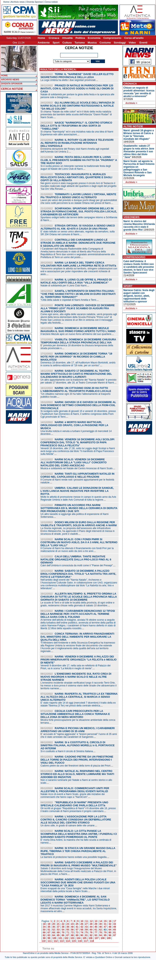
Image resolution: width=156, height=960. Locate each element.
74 (81, 932)
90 (81, 935)
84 (53, 935)
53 (58, 929)
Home (6, 2)
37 (58, 926)
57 (77, 929)
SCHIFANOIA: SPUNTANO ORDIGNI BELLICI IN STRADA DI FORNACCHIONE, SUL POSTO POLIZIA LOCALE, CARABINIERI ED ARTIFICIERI (79, 211)
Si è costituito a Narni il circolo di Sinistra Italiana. (67, 751)
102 (66, 938)
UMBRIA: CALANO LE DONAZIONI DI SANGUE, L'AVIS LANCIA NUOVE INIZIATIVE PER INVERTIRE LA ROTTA (77, 490)
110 (44, 941)
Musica (92, 42)
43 (86, 926)
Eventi (143, 42)
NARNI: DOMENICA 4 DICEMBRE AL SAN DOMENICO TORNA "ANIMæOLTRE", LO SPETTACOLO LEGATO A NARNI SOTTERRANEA (75, 899)
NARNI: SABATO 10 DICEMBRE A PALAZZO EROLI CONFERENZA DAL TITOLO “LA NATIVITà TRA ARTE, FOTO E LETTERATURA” (78, 573)
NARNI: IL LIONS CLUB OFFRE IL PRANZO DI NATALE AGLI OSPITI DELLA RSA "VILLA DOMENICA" (76, 281)
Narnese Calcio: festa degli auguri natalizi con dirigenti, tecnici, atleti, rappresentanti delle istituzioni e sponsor (138, 296)
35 (49, 926)
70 (63, 932)
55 (67, 929)
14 (100, 921)
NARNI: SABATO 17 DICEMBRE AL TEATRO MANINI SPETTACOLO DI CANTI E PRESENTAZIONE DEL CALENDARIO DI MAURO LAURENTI (76, 373)
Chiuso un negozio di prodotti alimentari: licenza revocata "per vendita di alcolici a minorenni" (138, 92)
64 (110, 929)
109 (109, 938)
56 (72, 929)
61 (95, 929)
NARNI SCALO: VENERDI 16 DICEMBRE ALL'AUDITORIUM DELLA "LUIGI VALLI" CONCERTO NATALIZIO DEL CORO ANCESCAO (74, 462)
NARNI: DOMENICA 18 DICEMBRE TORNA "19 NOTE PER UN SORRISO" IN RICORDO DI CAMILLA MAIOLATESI (76, 356)
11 (86, 921)
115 (74, 941)
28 (91, 924)
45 (95, 926)
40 (72, 926)
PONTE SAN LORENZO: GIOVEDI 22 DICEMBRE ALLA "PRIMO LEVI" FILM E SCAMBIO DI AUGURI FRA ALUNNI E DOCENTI (78, 308)
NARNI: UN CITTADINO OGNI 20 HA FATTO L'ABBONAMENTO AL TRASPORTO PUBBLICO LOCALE (76, 389)
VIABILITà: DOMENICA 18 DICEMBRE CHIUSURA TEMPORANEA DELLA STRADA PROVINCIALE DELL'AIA (78, 341)
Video (132, 42)
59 (86, 929)
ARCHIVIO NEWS (10, 79)
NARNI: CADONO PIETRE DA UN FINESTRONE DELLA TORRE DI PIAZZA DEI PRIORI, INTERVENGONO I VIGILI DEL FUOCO (77, 759)
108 (102, 938)
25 (77, 924)
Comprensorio (112, 37)
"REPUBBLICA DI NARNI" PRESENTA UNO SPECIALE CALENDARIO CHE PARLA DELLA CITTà (74, 804)
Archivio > (131, 103)
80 (110, 932)
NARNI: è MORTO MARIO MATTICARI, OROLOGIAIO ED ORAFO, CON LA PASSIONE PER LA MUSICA (74, 425)
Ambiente (44, 42)
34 (44, 926)
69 (58, 932)
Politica (80, 37)
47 (105, 926)
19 (49, 924)
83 (49, 935)
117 (86, 941)
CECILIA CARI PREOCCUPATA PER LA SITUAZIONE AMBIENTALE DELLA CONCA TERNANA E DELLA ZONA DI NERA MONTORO (75, 714)
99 (49, 938)
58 (81, 929)
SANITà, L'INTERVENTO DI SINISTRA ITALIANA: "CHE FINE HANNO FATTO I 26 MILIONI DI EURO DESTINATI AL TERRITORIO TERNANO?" (78, 293)
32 (110, 924)
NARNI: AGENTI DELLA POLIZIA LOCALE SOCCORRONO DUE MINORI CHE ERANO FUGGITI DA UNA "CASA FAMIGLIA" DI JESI (78, 882)
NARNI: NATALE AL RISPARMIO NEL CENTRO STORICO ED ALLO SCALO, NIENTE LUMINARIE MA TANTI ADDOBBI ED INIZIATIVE (77, 774)
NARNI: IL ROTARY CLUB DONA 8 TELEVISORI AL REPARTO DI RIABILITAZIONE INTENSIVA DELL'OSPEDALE (77, 142)
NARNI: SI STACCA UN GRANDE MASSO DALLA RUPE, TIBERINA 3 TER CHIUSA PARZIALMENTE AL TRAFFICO (78, 851)
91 (86, 935)
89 (77, 935)
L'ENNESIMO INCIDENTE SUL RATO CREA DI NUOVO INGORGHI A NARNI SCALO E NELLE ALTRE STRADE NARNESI (76, 676)
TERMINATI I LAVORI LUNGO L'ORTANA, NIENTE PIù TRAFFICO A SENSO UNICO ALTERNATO (78, 196)
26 (81, 924)
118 (92, 941)
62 (100, 929)
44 (91, 926)
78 (100, 932)
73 (77, 932)
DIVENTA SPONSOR (11, 83)
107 (97, 938)
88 (72, 935)
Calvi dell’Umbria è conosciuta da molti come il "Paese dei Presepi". (77, 565)
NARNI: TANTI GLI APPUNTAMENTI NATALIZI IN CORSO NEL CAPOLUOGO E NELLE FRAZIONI (77, 475)
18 (44, 924)
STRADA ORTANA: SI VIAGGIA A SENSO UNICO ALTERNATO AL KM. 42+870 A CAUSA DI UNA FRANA (78, 227)
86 (63, 935)
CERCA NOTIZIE (12, 88)
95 (105, 935)
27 (86, 924)
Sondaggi (120, 42)
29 (95, 924)
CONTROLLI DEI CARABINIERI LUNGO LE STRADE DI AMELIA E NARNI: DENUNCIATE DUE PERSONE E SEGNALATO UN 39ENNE (78, 242)
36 (53, 926)
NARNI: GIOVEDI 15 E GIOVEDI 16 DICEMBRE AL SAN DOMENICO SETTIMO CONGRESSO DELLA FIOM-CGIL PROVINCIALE (78, 405)
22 (63, 924)
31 (105, 924)
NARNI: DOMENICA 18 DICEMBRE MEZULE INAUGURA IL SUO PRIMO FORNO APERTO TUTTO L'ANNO (78, 330)
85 (58, 935)
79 (105, 932)
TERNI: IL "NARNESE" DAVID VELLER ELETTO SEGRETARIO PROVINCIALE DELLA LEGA (77, 76)
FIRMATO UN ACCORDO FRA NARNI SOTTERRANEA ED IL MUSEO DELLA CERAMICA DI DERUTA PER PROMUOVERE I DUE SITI (79, 508)
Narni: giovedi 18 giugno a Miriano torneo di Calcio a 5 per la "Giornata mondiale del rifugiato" (138, 134)
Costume (105, 42)
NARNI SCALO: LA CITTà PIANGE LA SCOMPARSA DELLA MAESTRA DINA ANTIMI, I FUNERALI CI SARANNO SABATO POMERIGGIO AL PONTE (79, 833)
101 (60, 938)
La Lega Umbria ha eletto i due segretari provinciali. (68, 80)
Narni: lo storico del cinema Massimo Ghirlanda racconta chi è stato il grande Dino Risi (139, 225)
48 (110, 926)
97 (114, 935)
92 (91, 935)
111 (50, 941)
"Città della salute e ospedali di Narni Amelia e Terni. (69, 299)
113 (62, 941)
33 (114, 924)
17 (114, 921)
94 (100, 935)
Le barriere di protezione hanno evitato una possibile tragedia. (74, 857)
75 (86, 932)
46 (100, 926)
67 (49, 932)
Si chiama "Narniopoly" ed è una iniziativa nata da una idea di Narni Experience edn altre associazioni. (77, 133)
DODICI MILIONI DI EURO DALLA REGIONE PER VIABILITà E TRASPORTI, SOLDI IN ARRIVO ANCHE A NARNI (79, 524)
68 (53, 932)
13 (96, 921)
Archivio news (18, 2)
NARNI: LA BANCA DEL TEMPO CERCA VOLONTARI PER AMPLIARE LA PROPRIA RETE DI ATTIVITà (78, 264)
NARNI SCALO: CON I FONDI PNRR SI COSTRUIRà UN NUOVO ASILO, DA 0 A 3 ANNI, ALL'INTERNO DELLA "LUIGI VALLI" (79, 542)
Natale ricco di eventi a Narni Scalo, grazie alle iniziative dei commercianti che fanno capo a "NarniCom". (73, 795)
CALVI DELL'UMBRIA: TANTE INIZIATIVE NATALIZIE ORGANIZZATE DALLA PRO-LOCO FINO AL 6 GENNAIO (76, 559)
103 (72, 938)
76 (91, 932)
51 (49, 929)
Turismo (80, 42)
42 (81, 926)
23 (67, 924)
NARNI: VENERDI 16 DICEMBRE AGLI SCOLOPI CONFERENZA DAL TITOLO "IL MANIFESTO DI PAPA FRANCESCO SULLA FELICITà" (77, 442)
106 (91, 938)
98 (44, 938)
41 (77, 926)
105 (84, 938)
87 (67, 935)
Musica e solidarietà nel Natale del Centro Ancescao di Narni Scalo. (77, 468)
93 (95, 935)
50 (44, 929)
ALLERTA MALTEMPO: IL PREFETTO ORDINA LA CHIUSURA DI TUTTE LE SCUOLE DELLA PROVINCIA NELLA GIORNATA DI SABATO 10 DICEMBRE (79, 596)
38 (63, 926)
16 (110, 921)
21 (58, 924)
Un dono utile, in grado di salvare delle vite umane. (68, 825)
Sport (56, 42)
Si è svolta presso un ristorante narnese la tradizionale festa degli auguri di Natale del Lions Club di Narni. (76, 167)
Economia (94, 37)
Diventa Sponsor (35, 2)
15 (105, 921)
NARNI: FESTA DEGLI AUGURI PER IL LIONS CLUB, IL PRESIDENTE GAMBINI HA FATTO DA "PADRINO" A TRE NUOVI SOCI (79, 160)
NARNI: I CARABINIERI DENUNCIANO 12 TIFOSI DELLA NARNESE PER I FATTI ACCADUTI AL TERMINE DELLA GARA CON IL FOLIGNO (78, 613)
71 (67, 932)
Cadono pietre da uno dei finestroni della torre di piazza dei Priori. (76, 765)
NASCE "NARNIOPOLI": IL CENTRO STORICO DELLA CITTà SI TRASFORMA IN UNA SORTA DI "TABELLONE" (76, 125)
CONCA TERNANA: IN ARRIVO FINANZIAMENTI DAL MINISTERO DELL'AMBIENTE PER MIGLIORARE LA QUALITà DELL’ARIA (77, 636)
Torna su (48, 948)
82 (44, 935)
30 (100, 924)
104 (78, 938)
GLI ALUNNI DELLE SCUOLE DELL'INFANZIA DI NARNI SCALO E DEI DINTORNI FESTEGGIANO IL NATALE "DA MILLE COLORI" (77, 105)
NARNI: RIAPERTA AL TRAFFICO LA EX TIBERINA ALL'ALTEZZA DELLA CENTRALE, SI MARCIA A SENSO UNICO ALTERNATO (79, 696)
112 (56, 941)
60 (91, 929)
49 (114, 926)
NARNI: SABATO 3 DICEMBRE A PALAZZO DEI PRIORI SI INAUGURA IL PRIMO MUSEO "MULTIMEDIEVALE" (79, 864)
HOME (4, 75)
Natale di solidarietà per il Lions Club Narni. (64, 285)
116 (80, 941)
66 (44, 932)
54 (63, 929)
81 (114, 932)
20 (53, 924)
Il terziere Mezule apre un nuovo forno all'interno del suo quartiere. (76, 334)
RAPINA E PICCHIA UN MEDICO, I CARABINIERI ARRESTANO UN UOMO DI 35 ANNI (78, 730)
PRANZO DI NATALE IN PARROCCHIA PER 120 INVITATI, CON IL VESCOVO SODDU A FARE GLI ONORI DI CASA (77, 88)
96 (110, 935)
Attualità (67, 37)
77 (95, 932)
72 (72, 932)
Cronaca (54, 37)
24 (72, 924)
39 (67, 926)
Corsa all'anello (134, 37)
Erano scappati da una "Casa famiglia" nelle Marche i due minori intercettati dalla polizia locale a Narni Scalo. (75, 890)
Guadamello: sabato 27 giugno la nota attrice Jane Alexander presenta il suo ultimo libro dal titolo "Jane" (138, 151)
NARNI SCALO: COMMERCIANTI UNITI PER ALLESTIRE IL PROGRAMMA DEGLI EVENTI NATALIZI (75, 790)
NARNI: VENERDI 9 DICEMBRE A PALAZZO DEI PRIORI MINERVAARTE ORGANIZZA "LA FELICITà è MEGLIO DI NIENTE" (78, 659)
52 (53, 929)
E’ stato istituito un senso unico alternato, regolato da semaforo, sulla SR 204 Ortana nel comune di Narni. (78, 233)
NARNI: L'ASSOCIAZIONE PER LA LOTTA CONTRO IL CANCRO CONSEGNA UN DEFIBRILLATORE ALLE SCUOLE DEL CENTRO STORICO (76, 819)
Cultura (67, 42)
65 (114, 929)
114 (68, 941)
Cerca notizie (51, 2)
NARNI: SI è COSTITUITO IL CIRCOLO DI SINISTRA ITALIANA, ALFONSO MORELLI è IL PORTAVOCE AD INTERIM (78, 745)
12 (91, 921)
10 (81, 921)
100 (54, 938)
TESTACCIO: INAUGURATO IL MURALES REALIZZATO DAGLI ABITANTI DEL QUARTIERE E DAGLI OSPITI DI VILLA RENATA (76, 177)
